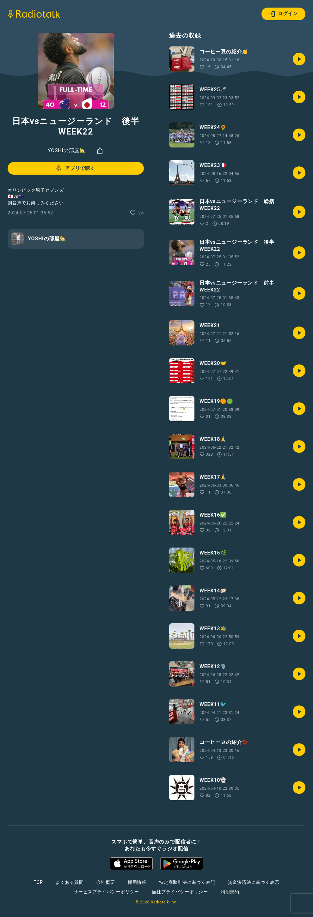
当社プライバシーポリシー (180, 891)
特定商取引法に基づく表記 (187, 882)
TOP (38, 882)
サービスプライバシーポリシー (106, 891)
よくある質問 (70, 882)
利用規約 (230, 891)
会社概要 (105, 882)
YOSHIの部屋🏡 (67, 150)
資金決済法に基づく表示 (253, 882)
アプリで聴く (75, 168)
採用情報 (137, 882)
